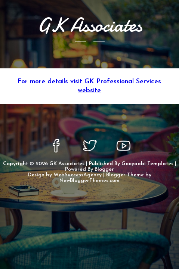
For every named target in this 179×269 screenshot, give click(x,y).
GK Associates (66, 164)
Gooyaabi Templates (147, 164)
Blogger (104, 169)
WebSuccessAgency (77, 175)
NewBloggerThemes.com (89, 180)
